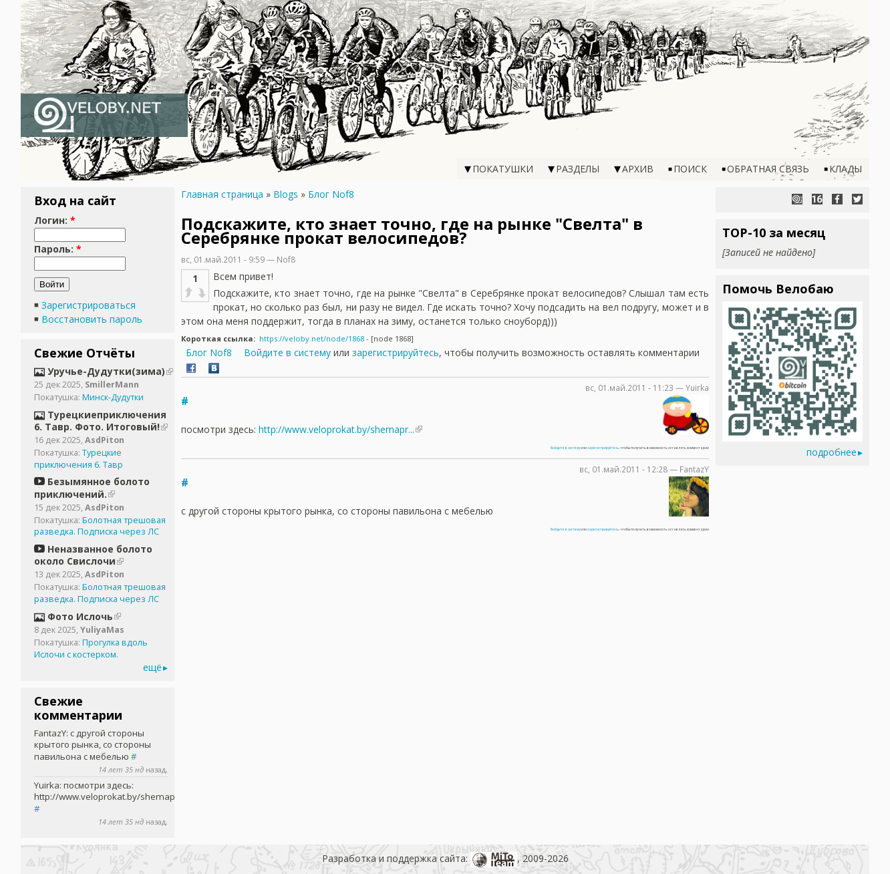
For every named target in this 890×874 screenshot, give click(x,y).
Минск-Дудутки (113, 397)
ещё (152, 667)
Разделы (577, 168)
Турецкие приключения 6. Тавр (78, 458)
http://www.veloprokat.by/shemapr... (336, 429)
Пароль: (58, 249)
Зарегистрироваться (88, 305)
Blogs (285, 194)
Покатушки (502, 168)
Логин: (55, 220)
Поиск (690, 168)
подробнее (831, 452)
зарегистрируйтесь (395, 352)
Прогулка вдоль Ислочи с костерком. (91, 648)
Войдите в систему (287, 352)
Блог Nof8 (331, 194)
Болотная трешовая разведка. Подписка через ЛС (100, 526)
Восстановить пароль (91, 319)
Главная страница (222, 194)
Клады (845, 168)
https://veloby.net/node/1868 (311, 338)
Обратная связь (768, 168)
